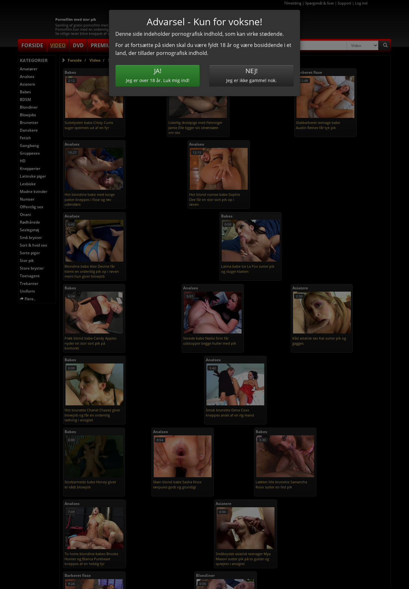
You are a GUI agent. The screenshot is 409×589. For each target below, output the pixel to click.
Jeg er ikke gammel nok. (251, 74)
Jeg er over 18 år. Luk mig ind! (157, 74)
